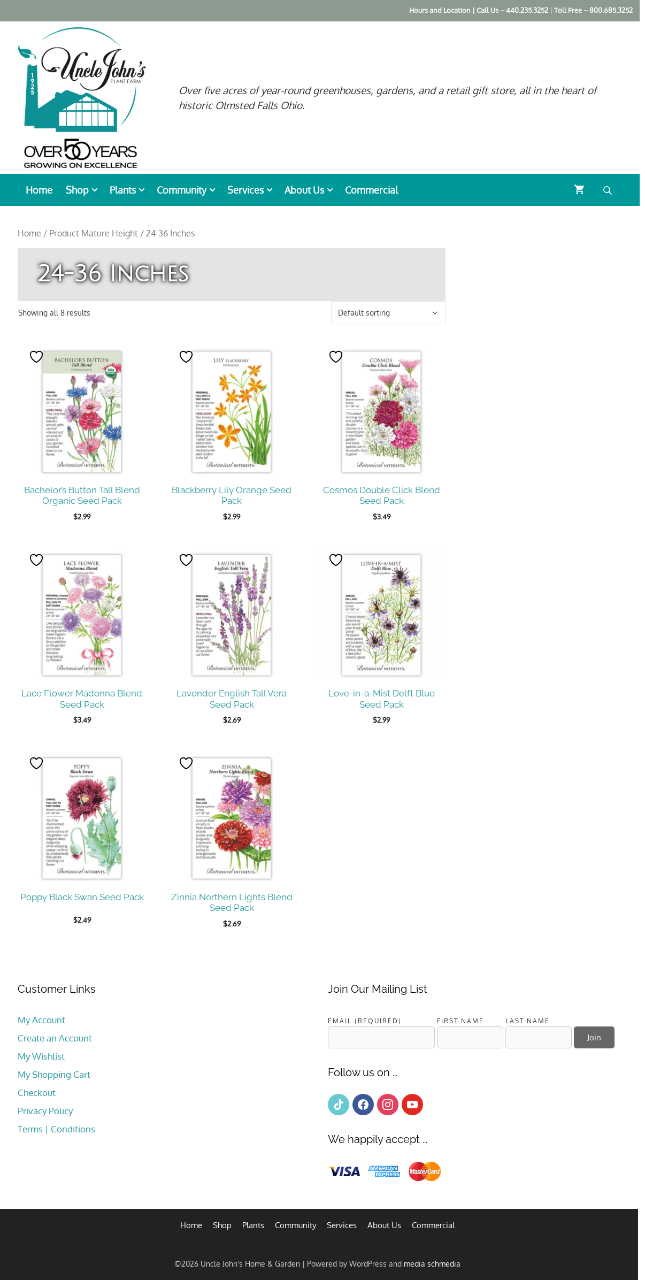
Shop (85, 190)
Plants (130, 190)
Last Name (527, 1021)
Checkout (37, 1092)
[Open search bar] (608, 190)
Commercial (371, 190)
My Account (41, 1019)
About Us (312, 190)
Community (189, 190)
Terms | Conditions (56, 1129)
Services (253, 190)
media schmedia (432, 1263)
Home (39, 190)
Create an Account (55, 1038)
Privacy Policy (45, 1110)
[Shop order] (388, 312)
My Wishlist (41, 1056)
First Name (460, 1021)
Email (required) (365, 1021)
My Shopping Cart (54, 1074)
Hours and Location (440, 10)
